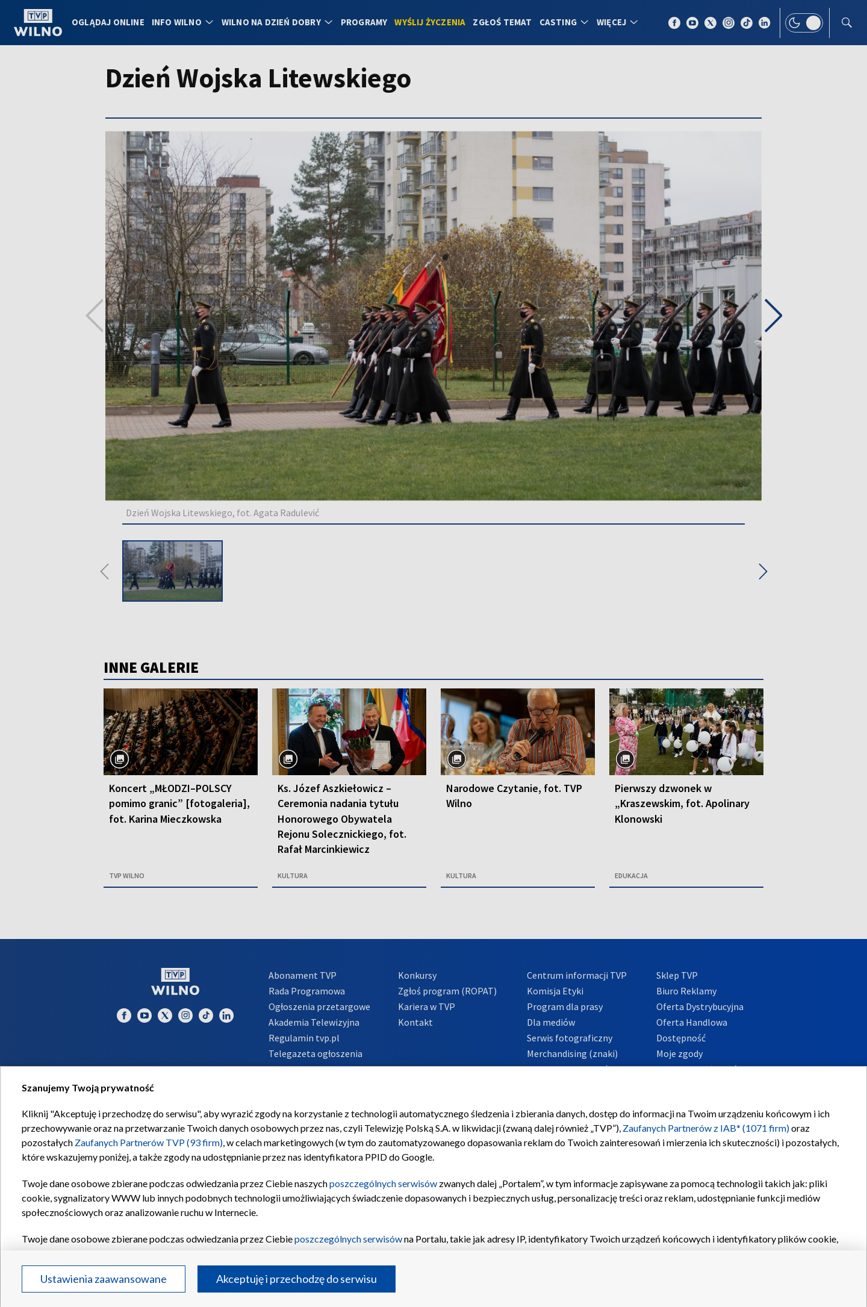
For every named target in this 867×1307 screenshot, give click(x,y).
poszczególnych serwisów (383, 1183)
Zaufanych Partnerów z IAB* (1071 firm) (706, 1128)
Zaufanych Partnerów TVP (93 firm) (149, 1142)
